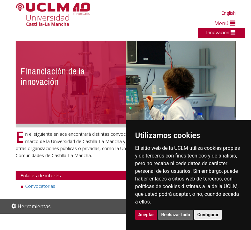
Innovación (220, 32)
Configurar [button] (208, 214)
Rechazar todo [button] (175, 214)
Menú (224, 23)
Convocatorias (40, 186)
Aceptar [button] (146, 214)
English (228, 13)
